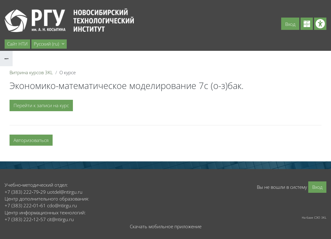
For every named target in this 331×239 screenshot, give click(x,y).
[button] (49, 44)
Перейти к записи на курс (41, 105)
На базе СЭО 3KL (314, 217)
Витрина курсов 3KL (31, 72)
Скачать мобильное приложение (165, 226)
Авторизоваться (31, 140)
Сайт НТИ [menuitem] (17, 44)
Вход (290, 24)
